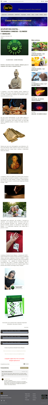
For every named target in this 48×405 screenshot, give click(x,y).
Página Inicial (4, 14)
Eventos (34, 393)
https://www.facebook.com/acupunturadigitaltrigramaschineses (14, 350)
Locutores (34, 397)
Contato (36, 14)
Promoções (27, 399)
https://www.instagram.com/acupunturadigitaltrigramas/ (14, 353)
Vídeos (33, 14)
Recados (41, 14)
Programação (23, 14)
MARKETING (17, 14)
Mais (45, 14)
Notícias (28, 14)
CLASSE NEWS (10, 14)
